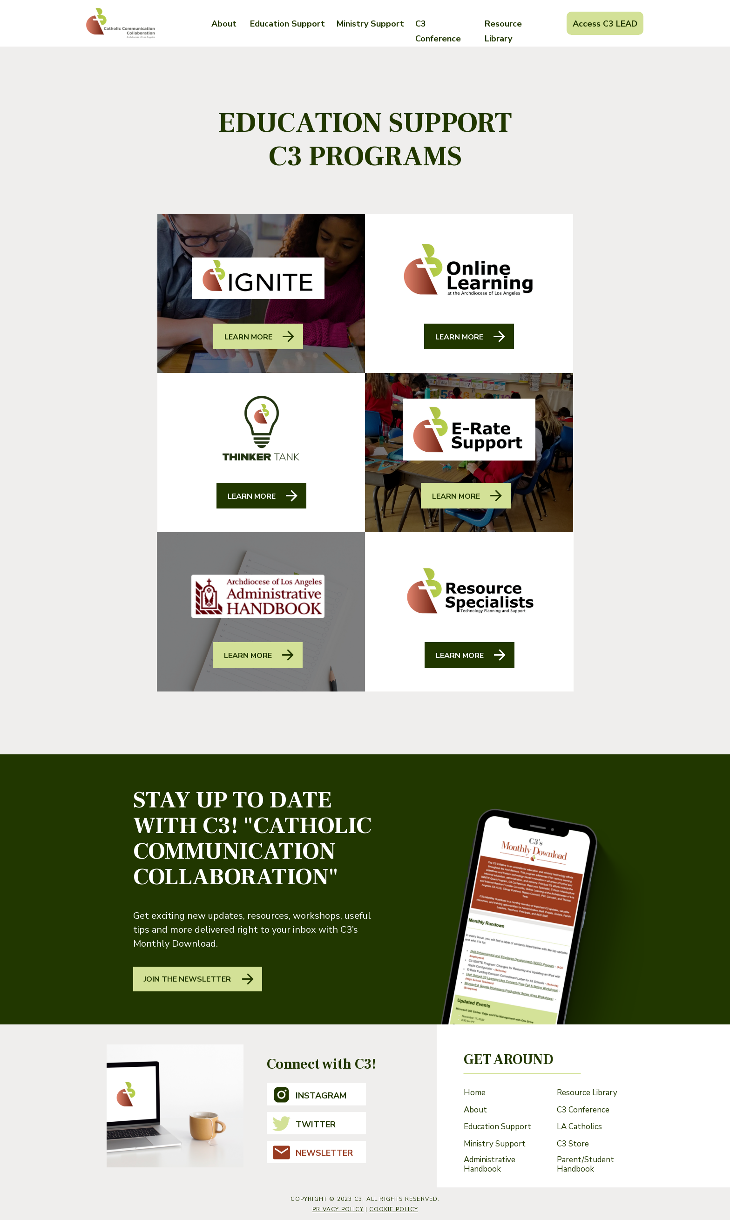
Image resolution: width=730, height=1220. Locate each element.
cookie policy (393, 1209)
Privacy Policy (338, 1209)
